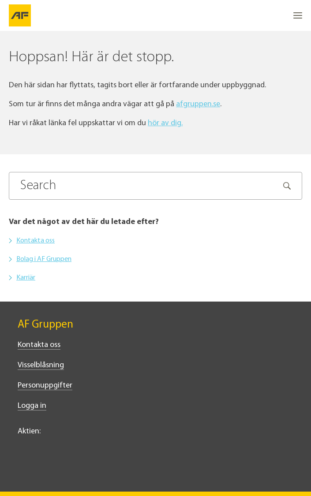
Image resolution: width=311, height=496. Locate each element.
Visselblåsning (41, 365)
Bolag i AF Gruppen (43, 259)
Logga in (32, 406)
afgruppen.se (198, 104)
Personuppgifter (45, 385)
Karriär (25, 277)
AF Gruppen (45, 324)
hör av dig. (165, 123)
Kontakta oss (35, 240)
